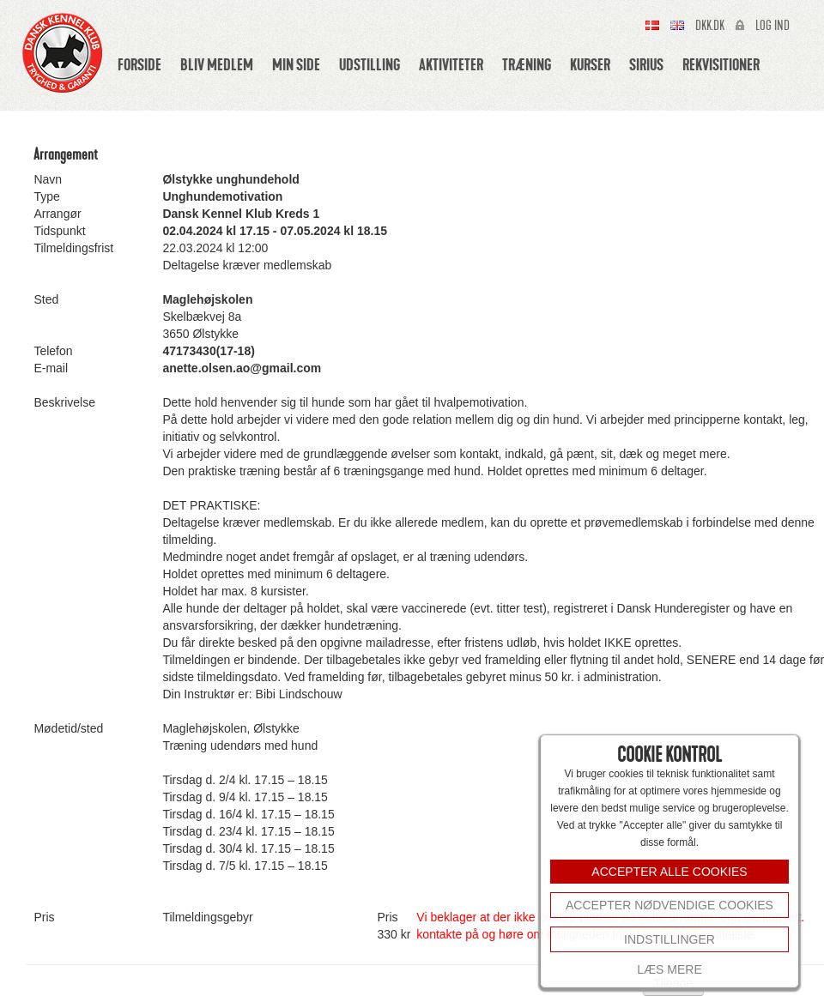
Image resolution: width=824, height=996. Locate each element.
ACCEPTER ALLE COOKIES (669, 871)
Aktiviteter (451, 64)
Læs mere (669, 969)
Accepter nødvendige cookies (669, 905)
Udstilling (369, 64)
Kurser (590, 64)
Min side (296, 64)
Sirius (646, 64)
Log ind (772, 25)
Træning (526, 64)
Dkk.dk (709, 25)
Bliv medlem (216, 64)
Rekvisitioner (721, 64)
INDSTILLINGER (669, 939)
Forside (139, 64)
